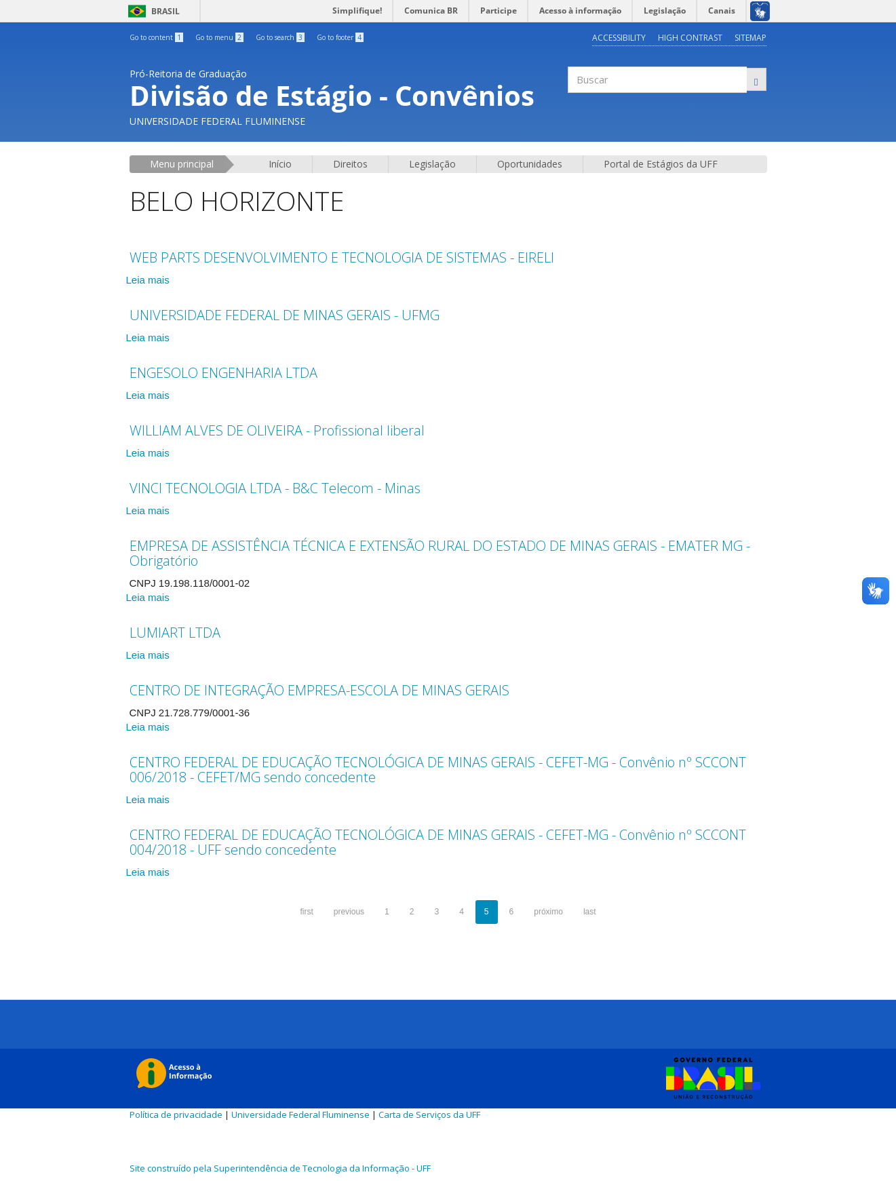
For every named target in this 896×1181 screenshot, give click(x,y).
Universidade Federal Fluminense (300, 1114)
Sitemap (750, 37)
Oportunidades (529, 163)
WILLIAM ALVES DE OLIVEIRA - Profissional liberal (277, 430)
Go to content (156, 37)
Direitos (350, 163)
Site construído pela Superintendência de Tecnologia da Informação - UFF (280, 1168)
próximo (548, 911)
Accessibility (619, 37)
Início (280, 163)
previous (349, 911)
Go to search (280, 37)
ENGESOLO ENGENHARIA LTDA (223, 373)
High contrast (690, 37)
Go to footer (340, 37)
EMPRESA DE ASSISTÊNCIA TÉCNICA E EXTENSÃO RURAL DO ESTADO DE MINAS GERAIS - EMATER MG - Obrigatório (440, 553)
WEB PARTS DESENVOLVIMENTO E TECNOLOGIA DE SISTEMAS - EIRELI (342, 257)
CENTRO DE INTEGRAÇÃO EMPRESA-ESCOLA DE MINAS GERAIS (319, 690)
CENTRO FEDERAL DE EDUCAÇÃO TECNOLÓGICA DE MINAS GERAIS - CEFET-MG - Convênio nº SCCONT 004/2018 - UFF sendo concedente (438, 842)
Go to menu (219, 37)
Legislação (432, 163)
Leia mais (148, 280)
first (306, 911)
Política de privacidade (176, 1114)
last (589, 911)
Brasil (151, 11)
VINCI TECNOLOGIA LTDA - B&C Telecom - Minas (275, 488)
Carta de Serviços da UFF (429, 1114)
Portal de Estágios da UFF (661, 163)
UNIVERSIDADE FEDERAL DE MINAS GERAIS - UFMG (285, 315)
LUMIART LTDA (175, 632)
